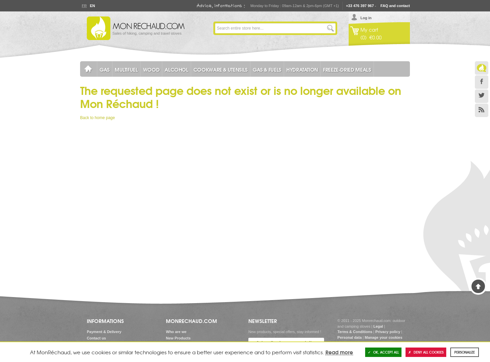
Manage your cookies (384, 337)
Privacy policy (387, 332)
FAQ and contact (395, 6)
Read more (339, 352)
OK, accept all (383, 352)
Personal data (350, 337)
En (92, 6)
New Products (178, 338)
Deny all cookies (426, 352)
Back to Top (478, 286)
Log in (366, 18)
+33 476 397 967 (360, 6)
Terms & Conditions (355, 332)
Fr (84, 6)
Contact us (96, 338)
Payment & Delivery (104, 332)
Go (330, 28)
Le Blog (481, 68)
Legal (378, 326)
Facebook (481, 82)
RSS (481, 110)
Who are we (176, 332)
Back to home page (97, 117)
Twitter (481, 96)
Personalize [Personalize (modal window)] (464, 352)
